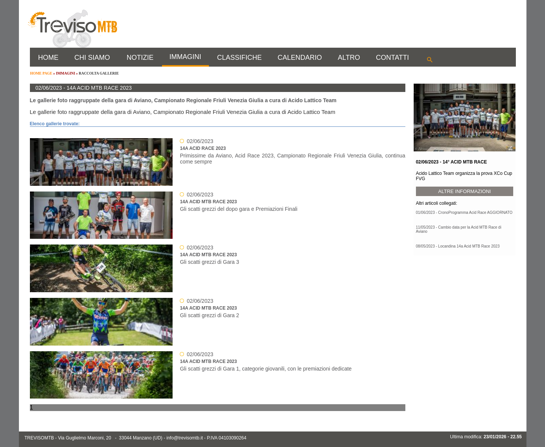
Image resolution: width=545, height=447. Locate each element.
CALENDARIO (300, 57)
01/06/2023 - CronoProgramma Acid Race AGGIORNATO (464, 212)
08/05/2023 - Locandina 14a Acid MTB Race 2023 (458, 246)
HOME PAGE (41, 73)
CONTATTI (392, 57)
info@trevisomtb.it (185, 438)
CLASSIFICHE (239, 57)
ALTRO (349, 57)
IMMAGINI (185, 57)
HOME (48, 57)
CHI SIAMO (92, 57)
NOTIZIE (140, 57)
